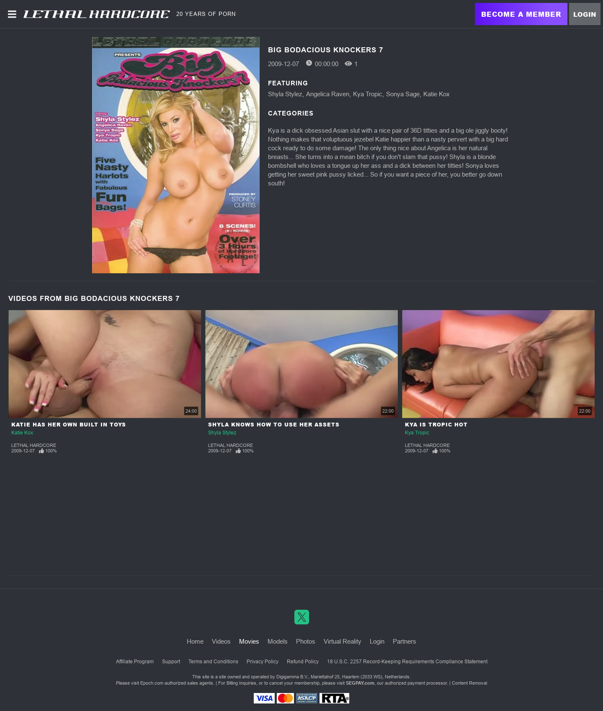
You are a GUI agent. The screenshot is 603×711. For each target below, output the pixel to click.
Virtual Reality (342, 641)
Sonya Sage (403, 94)
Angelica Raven (327, 94)
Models (278, 641)
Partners (404, 641)
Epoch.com (151, 682)
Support (171, 662)
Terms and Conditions (213, 662)
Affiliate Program (135, 662)
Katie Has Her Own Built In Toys (68, 424)
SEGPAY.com (360, 682)
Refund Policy (303, 662)
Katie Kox (436, 94)
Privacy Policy (262, 662)
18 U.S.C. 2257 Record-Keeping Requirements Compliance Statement (407, 662)
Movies (249, 641)
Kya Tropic (367, 94)
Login (584, 14)
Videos (221, 641)
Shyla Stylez (285, 94)
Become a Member (521, 14)
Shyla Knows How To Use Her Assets (274, 424)
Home (195, 641)
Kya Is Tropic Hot (436, 424)
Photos (305, 641)
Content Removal (469, 682)
